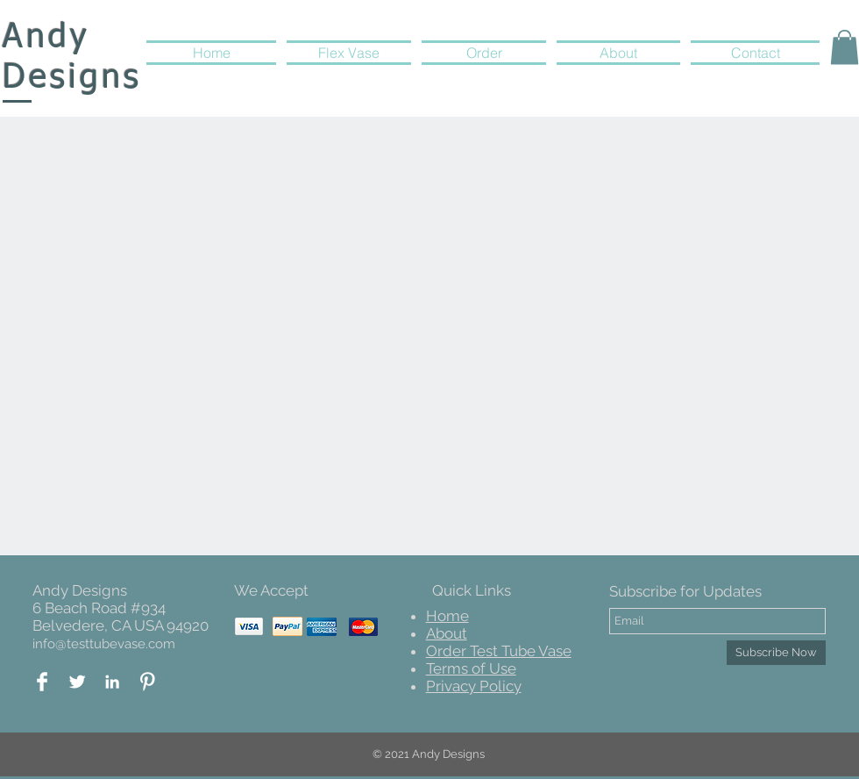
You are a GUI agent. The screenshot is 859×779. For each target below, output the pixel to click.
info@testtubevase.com (103, 644)
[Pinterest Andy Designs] (147, 681)
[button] (844, 47)
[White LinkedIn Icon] (112, 681)
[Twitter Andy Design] (77, 681)
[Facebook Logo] (42, 681)
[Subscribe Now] (776, 652)
